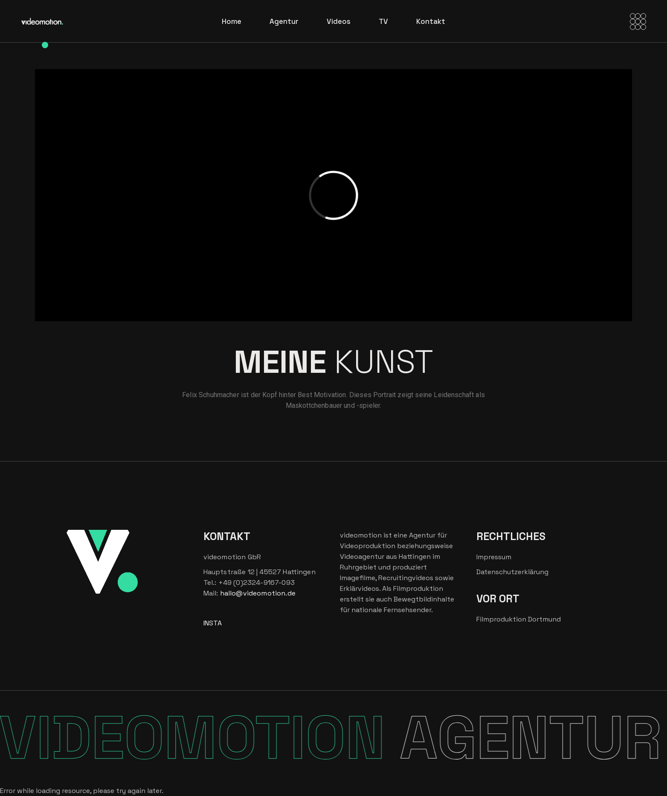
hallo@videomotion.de (258, 593)
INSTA (212, 623)
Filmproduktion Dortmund (518, 619)
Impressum (493, 556)
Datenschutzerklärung (512, 571)
